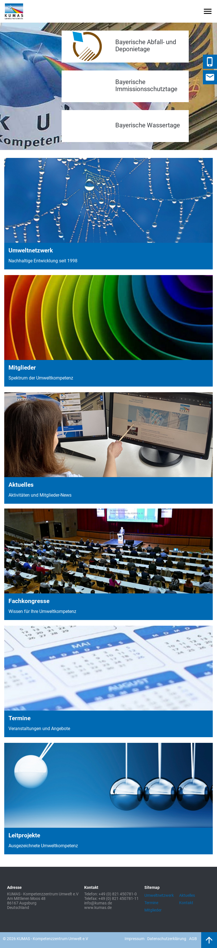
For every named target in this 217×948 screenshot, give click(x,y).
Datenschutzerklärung (166, 938)
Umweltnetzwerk (159, 895)
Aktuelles (187, 895)
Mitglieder (153, 910)
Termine (151, 902)
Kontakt (186, 902)
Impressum (134, 938)
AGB (193, 938)
